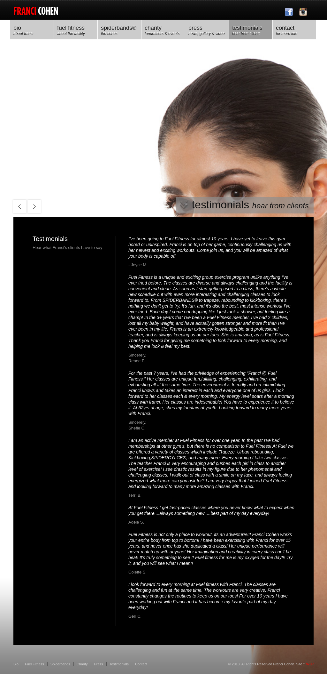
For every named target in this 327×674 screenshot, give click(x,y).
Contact (294, 30)
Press (98, 664)
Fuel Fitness (75, 30)
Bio (31, 30)
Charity (163, 30)
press (206, 30)
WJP (310, 664)
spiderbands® (119, 30)
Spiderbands (60, 664)
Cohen (35, 11)
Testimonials (250, 30)
